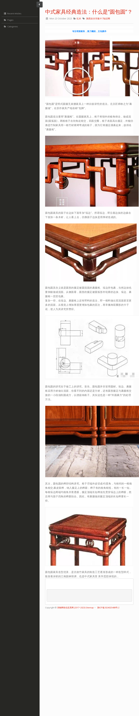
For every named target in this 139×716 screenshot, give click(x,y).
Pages (8, 20)
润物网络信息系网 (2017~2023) (71, 607)
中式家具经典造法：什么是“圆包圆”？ (89, 11)
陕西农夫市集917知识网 (98, 18)
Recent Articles (12, 13)
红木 (79, 18)
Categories (10, 26)
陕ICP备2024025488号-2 (108, 607)
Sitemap (90, 607)
